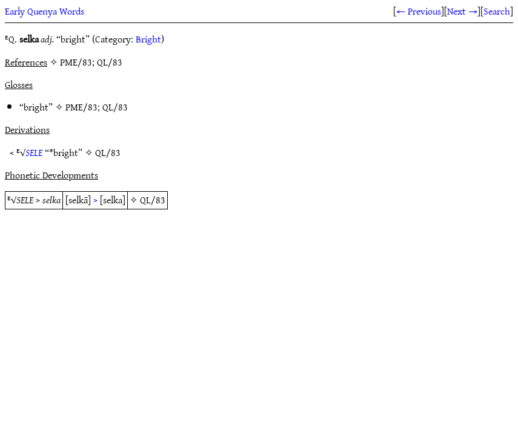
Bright (148, 38)
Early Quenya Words (44, 10)
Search (496, 10)
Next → (462, 10)
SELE (33, 152)
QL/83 (115, 106)
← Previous (418, 10)
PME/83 (81, 106)
